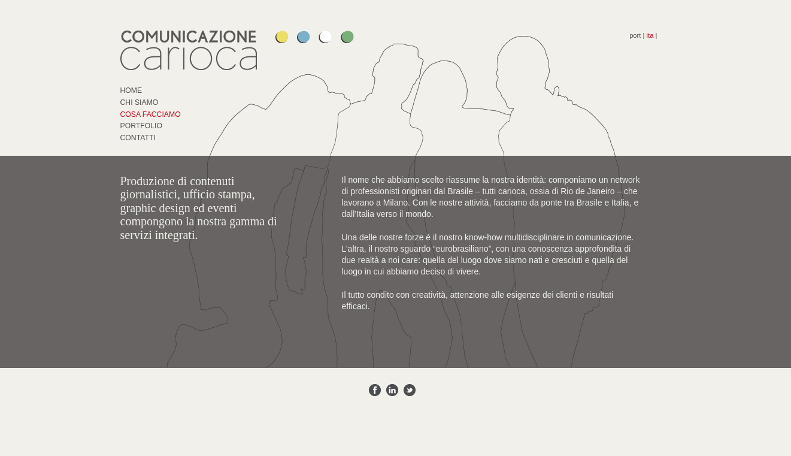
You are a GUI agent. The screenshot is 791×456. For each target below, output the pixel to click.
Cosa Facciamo (150, 114)
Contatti (138, 138)
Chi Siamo (139, 102)
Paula (282, 37)
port (635, 35)
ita (650, 35)
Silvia (325, 37)
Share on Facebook (375, 390)
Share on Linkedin (392, 390)
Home (131, 90)
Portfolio (141, 126)
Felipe (347, 37)
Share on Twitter (410, 390)
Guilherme (303, 37)
